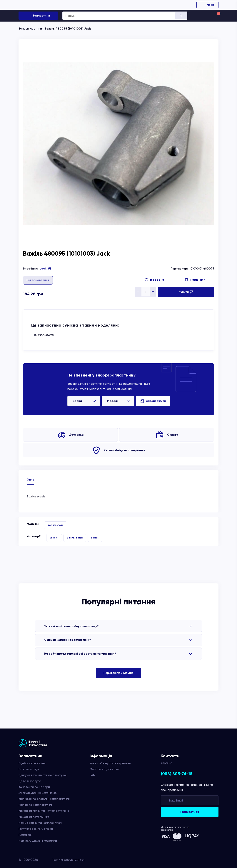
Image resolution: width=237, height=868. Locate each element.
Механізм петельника (34, 817)
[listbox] (83, 401)
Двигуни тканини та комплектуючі (43, 775)
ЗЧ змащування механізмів (37, 793)
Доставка (76, 434)
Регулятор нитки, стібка (36, 828)
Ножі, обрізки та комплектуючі (40, 823)
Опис (30, 479)
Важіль (95, 537)
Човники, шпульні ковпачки (38, 840)
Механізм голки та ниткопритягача (44, 810)
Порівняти (197, 279)
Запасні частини (30, 28)
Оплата (172, 434)
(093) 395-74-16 (176, 773)
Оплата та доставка (105, 769)
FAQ (92, 775)
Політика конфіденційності (68, 859)
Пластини (25, 834)
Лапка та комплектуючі (36, 805)
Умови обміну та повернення (124, 450)
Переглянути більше (118, 673)
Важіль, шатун (75, 537)
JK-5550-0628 (43, 335)
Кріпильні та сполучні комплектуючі (44, 799)
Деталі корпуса (30, 781)
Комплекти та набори (34, 787)
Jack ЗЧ (45, 268)
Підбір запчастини (32, 763)
